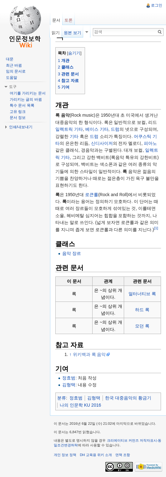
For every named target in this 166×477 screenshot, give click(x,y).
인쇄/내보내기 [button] (21, 127)
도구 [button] (13, 86)
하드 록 (142, 309)
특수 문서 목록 (22, 105)
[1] (156, 228)
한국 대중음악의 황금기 (128, 397)
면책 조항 (122, 455)
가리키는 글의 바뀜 (26, 99)
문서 (56, 20)
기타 (74, 136)
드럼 (115, 129)
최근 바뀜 (14, 65)
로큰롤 (91, 194)
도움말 (11, 77)
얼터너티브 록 (142, 293)
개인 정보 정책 (65, 455)
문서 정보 (18, 117)
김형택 (68, 384)
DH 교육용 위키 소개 (96, 455)
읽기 (56, 32)
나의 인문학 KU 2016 (80, 405)
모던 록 (142, 325)
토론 (68, 20)
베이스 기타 (96, 129)
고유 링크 (18, 111)
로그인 (156, 5)
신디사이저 (102, 143)
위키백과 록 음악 (89, 354)
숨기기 (74, 53)
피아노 (150, 143)
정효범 (68, 377)
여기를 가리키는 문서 (28, 93)
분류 (61, 397)
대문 (9, 59)
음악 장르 (71, 253)
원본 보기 (72, 32)
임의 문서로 (16, 71)
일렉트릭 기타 (69, 129)
